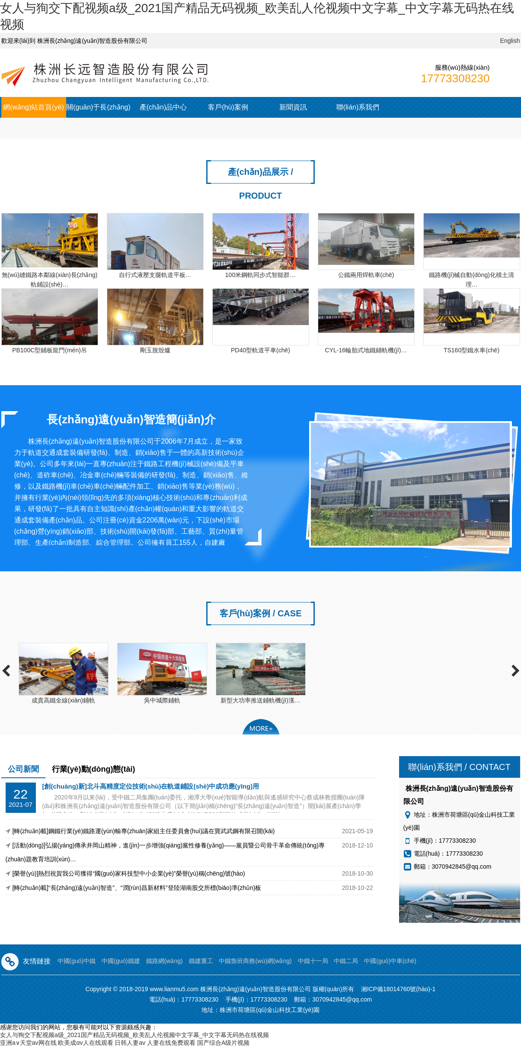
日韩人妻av (130, 1042)
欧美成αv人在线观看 (85, 1042)
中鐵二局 (346, 960)
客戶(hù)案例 (228, 107)
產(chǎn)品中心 (163, 107)
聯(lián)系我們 (358, 107)
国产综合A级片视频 (223, 1042)
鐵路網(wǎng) (164, 960)
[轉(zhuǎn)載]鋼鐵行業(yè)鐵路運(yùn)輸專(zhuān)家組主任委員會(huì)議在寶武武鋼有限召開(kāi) (144, 831)
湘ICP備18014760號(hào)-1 (398, 989)
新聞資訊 (293, 107)
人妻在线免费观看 (171, 1042)
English (510, 40)
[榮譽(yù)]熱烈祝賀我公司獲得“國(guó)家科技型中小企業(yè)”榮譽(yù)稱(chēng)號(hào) (129, 873)
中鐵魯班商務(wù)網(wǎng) (255, 960)
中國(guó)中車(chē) (390, 960)
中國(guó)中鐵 (77, 960)
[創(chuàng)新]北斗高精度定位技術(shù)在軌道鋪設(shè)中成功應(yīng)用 (150, 786)
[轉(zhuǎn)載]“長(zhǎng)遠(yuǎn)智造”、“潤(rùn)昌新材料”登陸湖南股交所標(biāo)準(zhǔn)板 (137, 887)
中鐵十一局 (313, 960)
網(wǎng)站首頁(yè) (33, 107)
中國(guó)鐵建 (121, 960)
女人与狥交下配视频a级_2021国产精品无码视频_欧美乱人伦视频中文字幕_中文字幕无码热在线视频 (134, 1034)
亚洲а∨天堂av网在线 (28, 1042)
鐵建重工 (201, 960)
